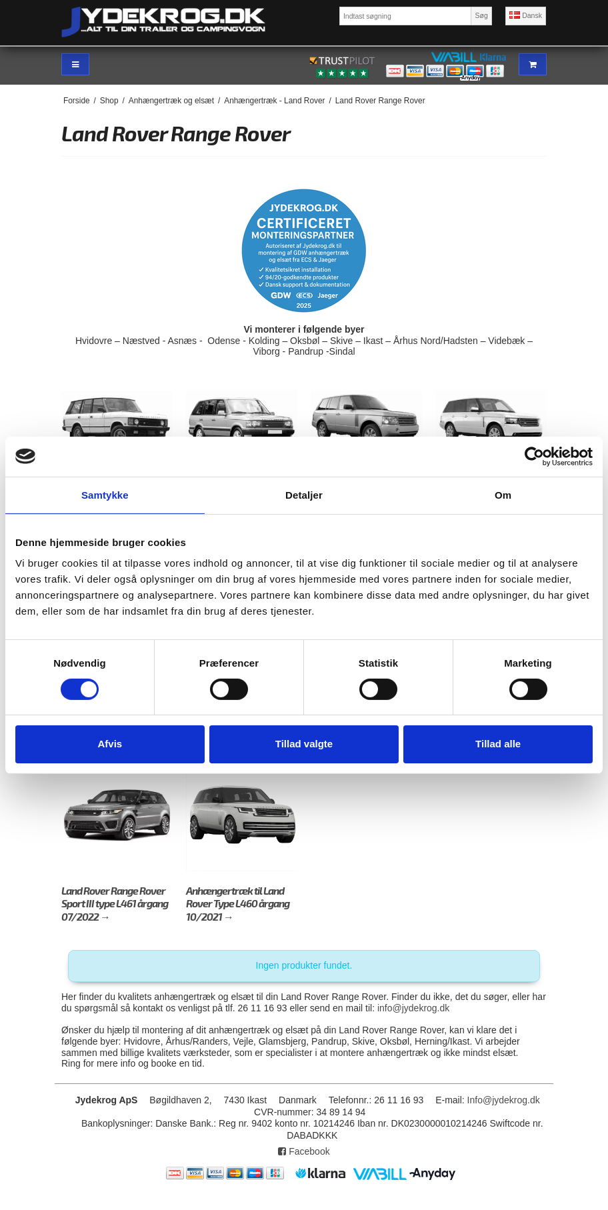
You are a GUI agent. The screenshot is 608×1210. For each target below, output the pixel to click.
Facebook (303, 1151)
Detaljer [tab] (304, 494)
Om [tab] (503, 494)
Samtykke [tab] (105, 494)
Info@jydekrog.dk (503, 1100)
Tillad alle (498, 743)
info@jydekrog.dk (413, 1008)
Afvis (109, 743)
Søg (481, 15)
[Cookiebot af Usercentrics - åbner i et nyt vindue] (534, 456)
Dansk (525, 15)
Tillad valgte (304, 743)
